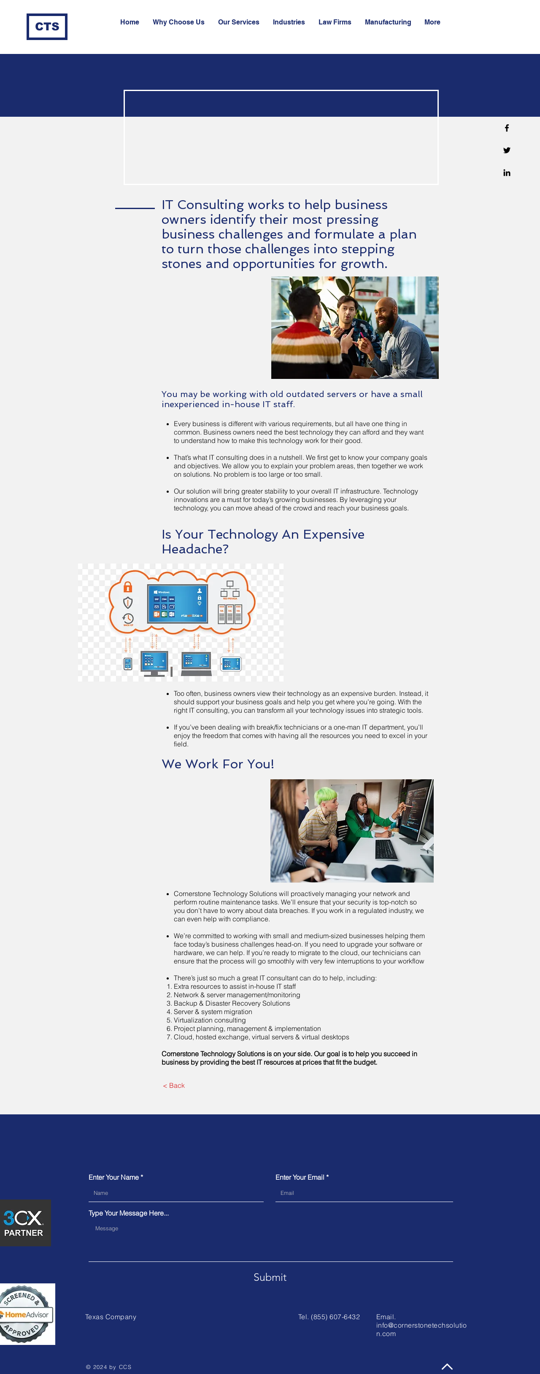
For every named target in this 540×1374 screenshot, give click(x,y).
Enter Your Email (299, 1177)
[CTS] (47, 26)
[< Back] (173, 1085)
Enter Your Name (114, 1177)
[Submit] (270, 1277)
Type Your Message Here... (129, 1213)
